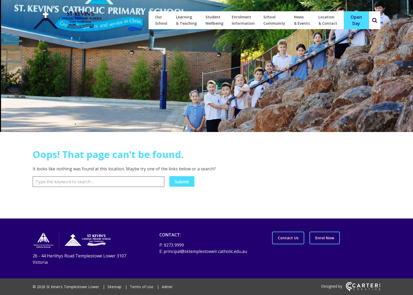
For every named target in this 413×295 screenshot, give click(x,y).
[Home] (87, 241)
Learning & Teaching (186, 20)
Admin (167, 286)
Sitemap (114, 286)
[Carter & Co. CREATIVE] (363, 289)
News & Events (302, 20)
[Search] (374, 20)
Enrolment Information (243, 20)
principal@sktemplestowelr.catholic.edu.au (205, 251)
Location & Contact (327, 20)
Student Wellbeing (214, 20)
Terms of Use (141, 286)
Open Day (356, 20)
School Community (274, 20)
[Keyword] (98, 181)
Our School (161, 20)
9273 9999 (174, 245)
